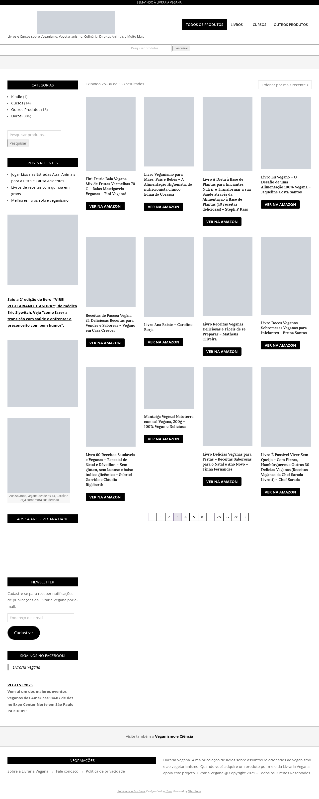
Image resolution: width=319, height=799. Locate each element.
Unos (168, 791)
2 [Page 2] (169, 516)
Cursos (17, 102)
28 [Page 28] (236, 516)
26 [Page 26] (219, 516)
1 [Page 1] (161, 516)
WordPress (194, 791)
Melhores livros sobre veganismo (40, 200)
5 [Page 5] (194, 516)
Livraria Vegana (26, 667)
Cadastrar (23, 633)
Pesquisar (181, 48)
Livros (16, 115)
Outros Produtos (25, 109)
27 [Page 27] (227, 516)
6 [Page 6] (202, 516)
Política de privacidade (131, 791)
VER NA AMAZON (105, 206)
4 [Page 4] (185, 516)
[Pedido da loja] (285, 84)
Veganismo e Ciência (174, 736)
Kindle (16, 96)
